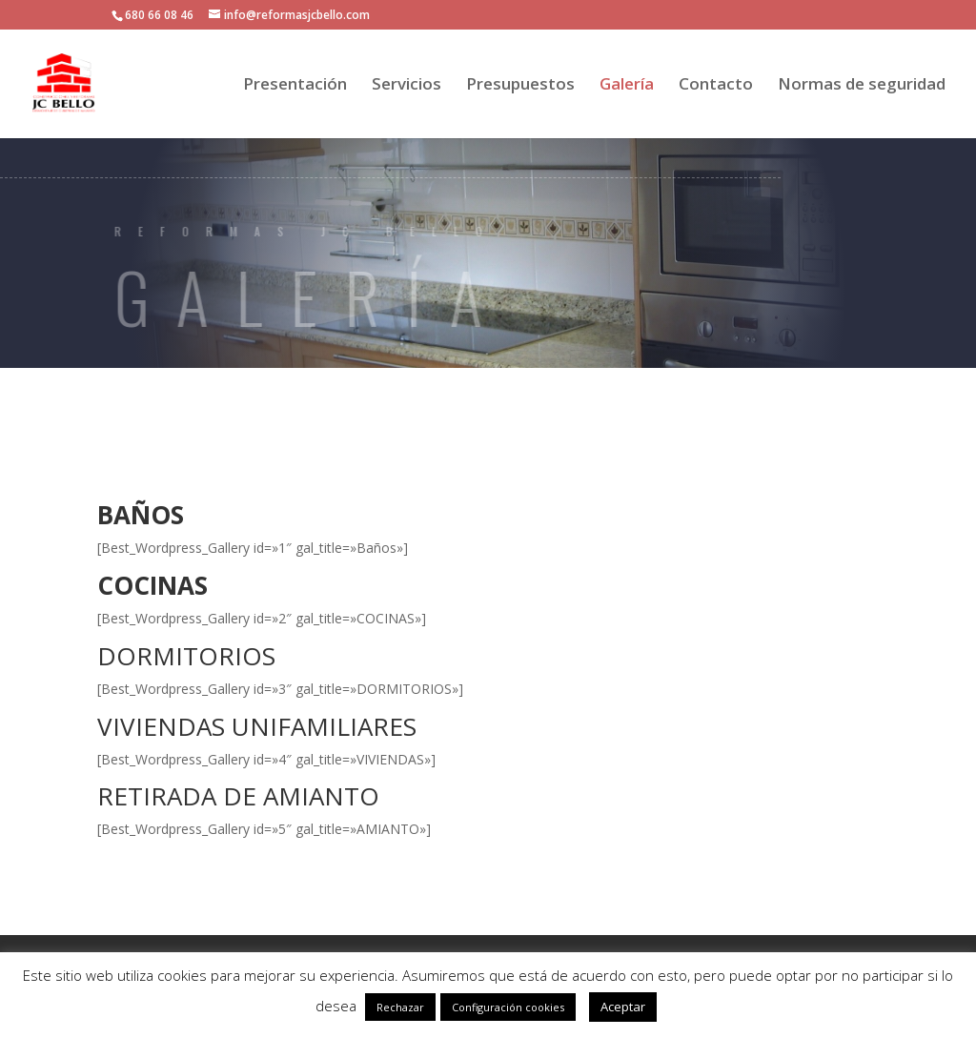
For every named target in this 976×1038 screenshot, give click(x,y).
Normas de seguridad (862, 85)
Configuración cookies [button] (508, 1007)
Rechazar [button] (400, 1007)
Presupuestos (520, 85)
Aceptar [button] (622, 1006)
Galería (627, 85)
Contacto (716, 85)
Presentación (295, 85)
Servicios (406, 85)
